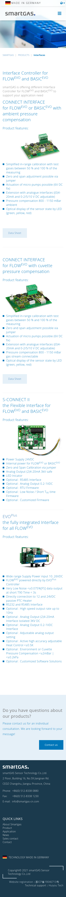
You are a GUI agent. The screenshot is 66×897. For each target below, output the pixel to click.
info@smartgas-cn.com (25, 801)
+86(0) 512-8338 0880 (25, 790)
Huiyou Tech (56, 885)
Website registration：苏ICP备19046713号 (34, 882)
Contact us (51, 744)
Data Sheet (14, 233)
